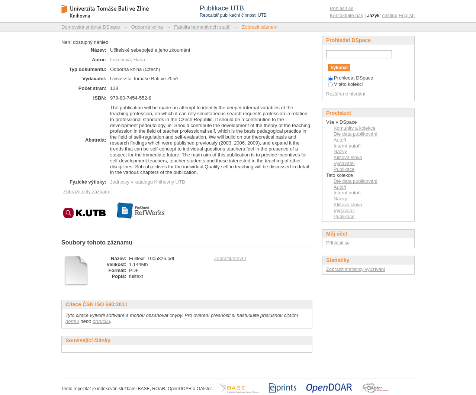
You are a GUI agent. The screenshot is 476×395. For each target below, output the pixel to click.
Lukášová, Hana (127, 59)
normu (72, 321)
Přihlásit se (342, 8)
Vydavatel (344, 163)
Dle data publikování (355, 134)
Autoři (340, 140)
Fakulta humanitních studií (202, 27)
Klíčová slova (348, 157)
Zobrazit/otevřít (230, 258)
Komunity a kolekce (355, 128)
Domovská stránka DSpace (90, 27)
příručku (101, 321)
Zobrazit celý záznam (86, 191)
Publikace (344, 169)
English (407, 15)
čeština (390, 15)
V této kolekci (345, 84)
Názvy (340, 151)
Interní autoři (347, 146)
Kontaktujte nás (346, 15)
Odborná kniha (147, 27)
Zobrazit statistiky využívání (355, 269)
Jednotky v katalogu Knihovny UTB (147, 182)
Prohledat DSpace (350, 78)
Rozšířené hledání (346, 94)
